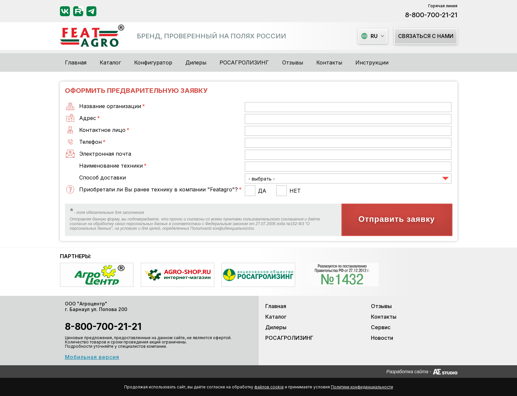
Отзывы (292, 62)
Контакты (329, 62)
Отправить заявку (396, 219)
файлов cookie (269, 386)
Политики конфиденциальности (362, 386)
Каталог (275, 316)
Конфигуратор (153, 62)
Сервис (380, 327)
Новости (382, 338)
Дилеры (195, 62)
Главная (75, 62)
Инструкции (371, 62)
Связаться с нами (425, 36)
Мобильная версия (92, 357)
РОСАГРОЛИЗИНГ (244, 62)
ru (369, 36)
